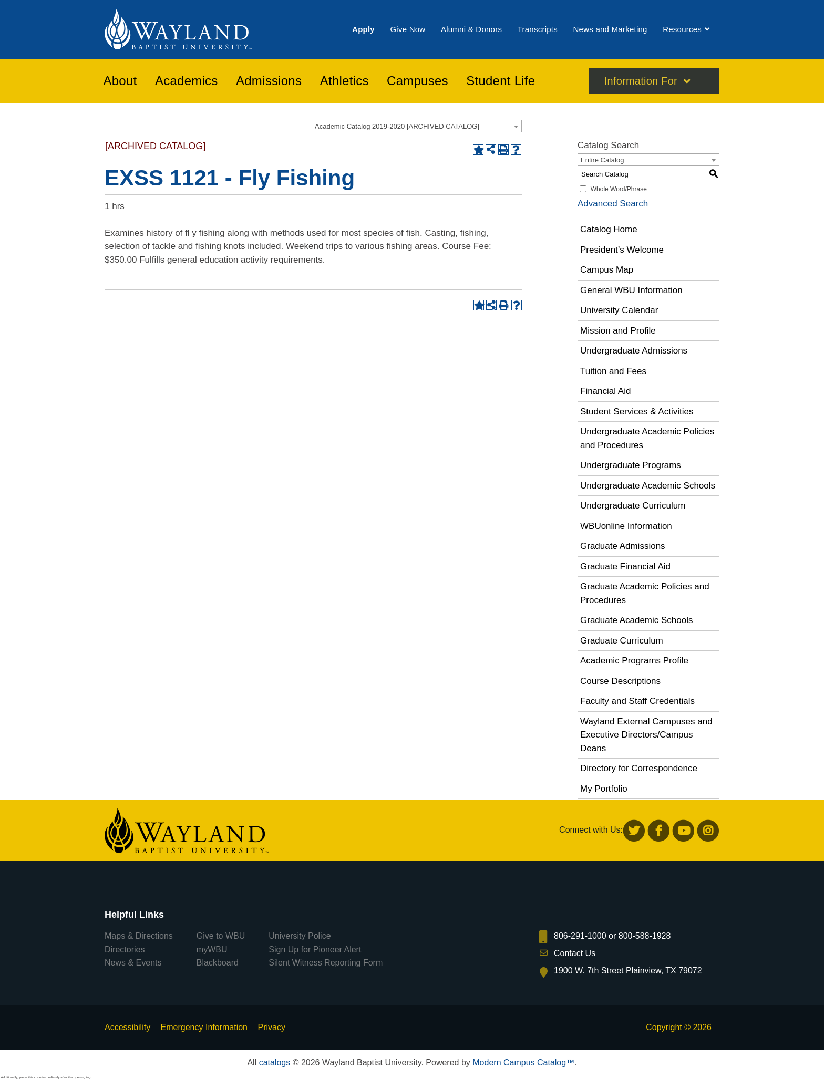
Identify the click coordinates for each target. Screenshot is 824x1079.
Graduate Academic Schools (636, 620)
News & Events (133, 962)
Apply (363, 31)
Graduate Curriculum (621, 641)
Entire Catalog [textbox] (602, 160)
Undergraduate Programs (630, 465)
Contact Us (574, 953)
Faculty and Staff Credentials (637, 701)
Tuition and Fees (613, 371)
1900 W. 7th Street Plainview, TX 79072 (628, 970)
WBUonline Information (626, 526)
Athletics (344, 83)
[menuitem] (363, 31)
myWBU (212, 949)
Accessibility (127, 1027)
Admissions (269, 83)
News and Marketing (610, 31)
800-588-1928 (645, 935)
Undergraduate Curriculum (632, 506)
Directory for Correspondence (638, 768)
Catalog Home (608, 229)
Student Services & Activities (636, 412)
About (120, 83)
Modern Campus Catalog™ (523, 1062)
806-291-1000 (580, 935)
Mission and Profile (618, 331)
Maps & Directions (139, 935)
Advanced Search (613, 204)
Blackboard (218, 962)
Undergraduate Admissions (633, 351)
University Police (300, 935)
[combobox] (417, 126)
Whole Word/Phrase (619, 189)
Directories (125, 949)
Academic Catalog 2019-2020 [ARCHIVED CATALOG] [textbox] (397, 126)
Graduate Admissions (622, 546)
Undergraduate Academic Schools (647, 486)
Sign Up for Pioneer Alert (315, 949)
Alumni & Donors (471, 31)
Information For (640, 83)
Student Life (500, 83)
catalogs (275, 1062)
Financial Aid (605, 391)
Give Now (407, 31)
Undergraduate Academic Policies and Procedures (647, 438)
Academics (186, 83)
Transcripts (538, 31)
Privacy (271, 1027)
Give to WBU (221, 935)
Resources (682, 31)
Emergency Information (204, 1027)
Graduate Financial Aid (625, 567)
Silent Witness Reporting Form (326, 962)
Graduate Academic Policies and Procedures (644, 593)
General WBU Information (631, 290)
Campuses (417, 83)
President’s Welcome (622, 250)
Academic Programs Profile (634, 661)
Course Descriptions (620, 681)
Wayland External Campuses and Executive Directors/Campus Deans (646, 735)
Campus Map (606, 270)
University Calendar (619, 310)
